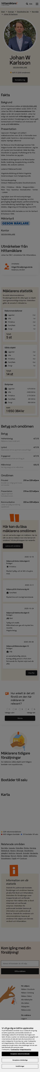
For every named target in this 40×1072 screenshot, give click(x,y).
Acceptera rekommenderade (19, 1055)
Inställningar (20, 1067)
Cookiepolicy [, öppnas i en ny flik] (15, 1051)
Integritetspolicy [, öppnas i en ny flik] (25, 1051)
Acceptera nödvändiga (20, 1061)
